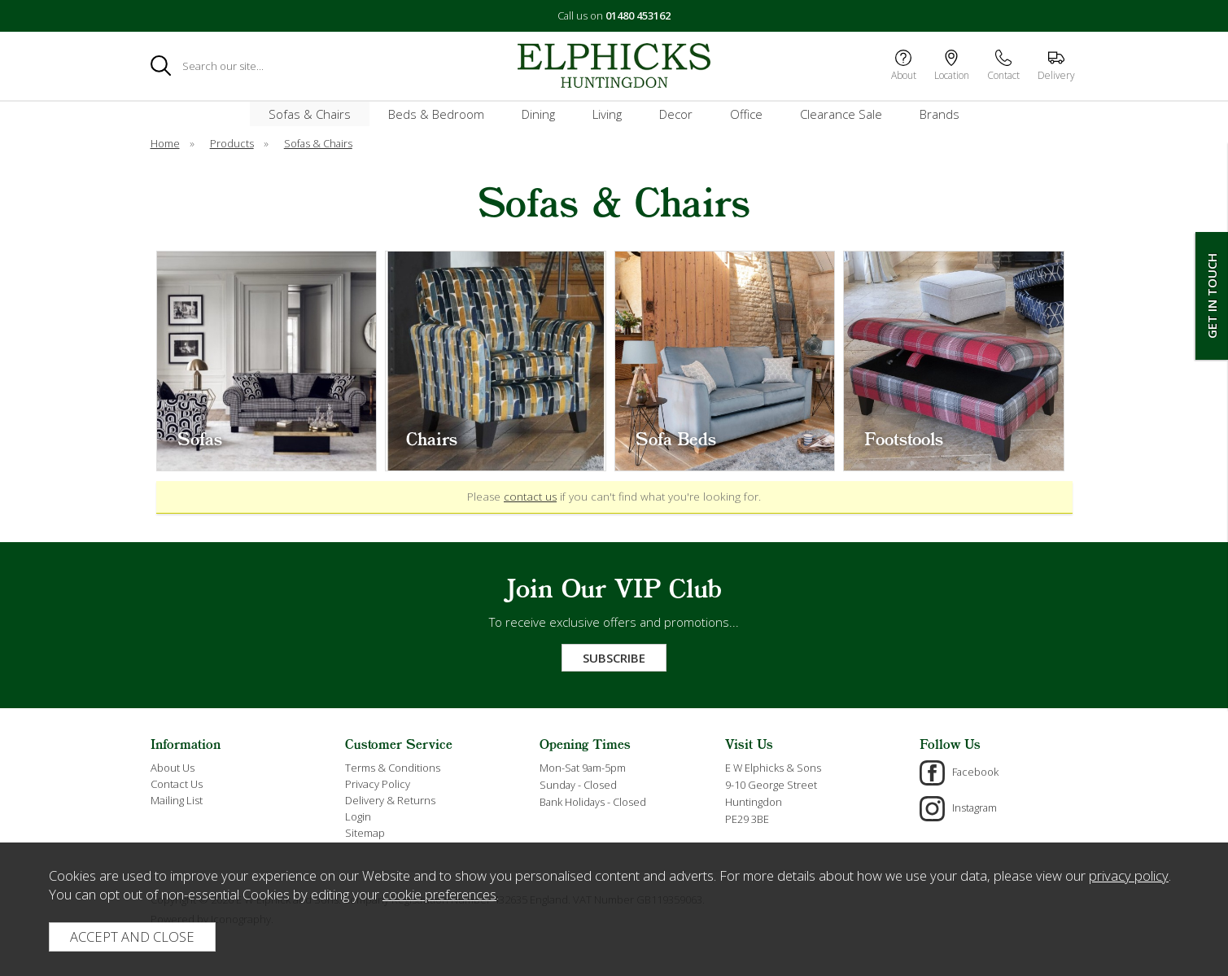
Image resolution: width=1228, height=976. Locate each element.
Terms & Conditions (392, 767)
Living (607, 114)
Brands (939, 114)
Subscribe (614, 658)
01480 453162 (638, 15)
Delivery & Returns (390, 800)
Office (746, 114)
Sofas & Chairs (310, 114)
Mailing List (177, 800)
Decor (676, 114)
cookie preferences (439, 894)
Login (358, 816)
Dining (538, 114)
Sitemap (365, 832)
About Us (172, 767)
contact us (530, 496)
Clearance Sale (841, 114)
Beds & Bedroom (436, 114)
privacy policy (1129, 875)
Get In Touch (1212, 296)
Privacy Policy (377, 784)
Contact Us (177, 784)
